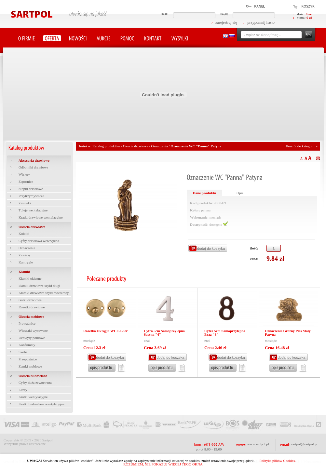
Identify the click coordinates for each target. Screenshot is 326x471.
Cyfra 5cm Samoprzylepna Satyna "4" (164, 332)
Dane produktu (204, 193)
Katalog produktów (106, 146)
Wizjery (24, 174)
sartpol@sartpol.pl (304, 444)
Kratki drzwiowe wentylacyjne (41, 217)
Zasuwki (25, 203)
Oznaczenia (27, 248)
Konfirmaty (27, 345)
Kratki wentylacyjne (33, 397)
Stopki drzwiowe (31, 189)
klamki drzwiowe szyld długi (39, 286)
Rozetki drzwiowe (32, 307)
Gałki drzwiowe (30, 300)
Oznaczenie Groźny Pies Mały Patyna (288, 332)
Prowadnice (27, 323)
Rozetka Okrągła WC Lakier (105, 331)
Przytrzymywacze (31, 196)
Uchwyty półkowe (32, 338)
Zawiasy (25, 255)
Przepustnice (28, 359)
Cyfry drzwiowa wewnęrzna (39, 241)
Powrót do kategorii (300, 146)
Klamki (24, 272)
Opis (240, 193)
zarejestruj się (226, 22)
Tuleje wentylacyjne (33, 210)
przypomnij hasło (261, 22)
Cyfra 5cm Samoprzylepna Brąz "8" (224, 332)
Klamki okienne (30, 278)
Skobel (24, 352)
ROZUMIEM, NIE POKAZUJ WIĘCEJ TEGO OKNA (162, 464)
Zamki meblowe (30, 366)
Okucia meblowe (31, 316)
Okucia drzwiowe (32, 227)
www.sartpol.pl (258, 444)
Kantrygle (26, 262)
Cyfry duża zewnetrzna (35, 382)
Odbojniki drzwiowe (33, 167)
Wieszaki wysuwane (33, 330)
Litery (23, 390)
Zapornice (26, 181)
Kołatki (24, 234)
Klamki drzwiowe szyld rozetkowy (44, 293)
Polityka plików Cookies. (277, 461)
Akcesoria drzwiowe (34, 160)
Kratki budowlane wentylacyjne (41, 404)
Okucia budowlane (33, 376)
